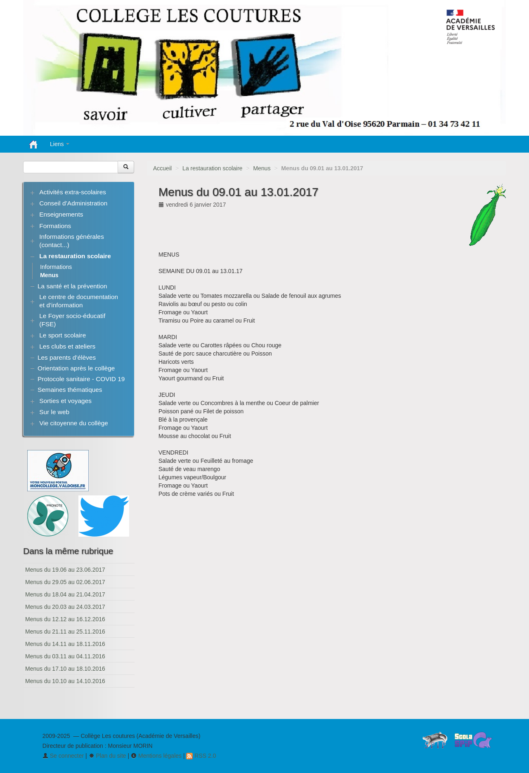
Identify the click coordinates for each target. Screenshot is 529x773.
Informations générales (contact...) (71, 240)
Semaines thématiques (70, 389)
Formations (55, 225)
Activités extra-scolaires (72, 192)
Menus (262, 168)
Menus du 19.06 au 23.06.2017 (65, 569)
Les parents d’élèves (67, 357)
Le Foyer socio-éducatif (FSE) (72, 320)
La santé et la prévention (72, 286)
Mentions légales (156, 755)
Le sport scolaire (62, 335)
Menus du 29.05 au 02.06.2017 (65, 582)
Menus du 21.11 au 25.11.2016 (65, 631)
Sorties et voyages (65, 400)
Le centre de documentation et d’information (78, 301)
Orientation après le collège (76, 368)
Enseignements (61, 214)
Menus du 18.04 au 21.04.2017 (65, 594)
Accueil (162, 168)
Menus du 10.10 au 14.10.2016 (65, 681)
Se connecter (63, 755)
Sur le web (54, 411)
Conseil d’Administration (73, 203)
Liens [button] (59, 144)
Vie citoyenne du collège (73, 423)
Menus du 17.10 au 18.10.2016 (65, 668)
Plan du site (107, 755)
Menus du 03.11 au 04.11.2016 (65, 656)
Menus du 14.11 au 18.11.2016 (65, 644)
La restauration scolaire (212, 168)
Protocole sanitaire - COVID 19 (81, 378)
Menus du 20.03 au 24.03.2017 (65, 606)
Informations (56, 267)
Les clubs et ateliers (67, 346)
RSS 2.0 (201, 755)
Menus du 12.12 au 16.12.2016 (65, 619)
